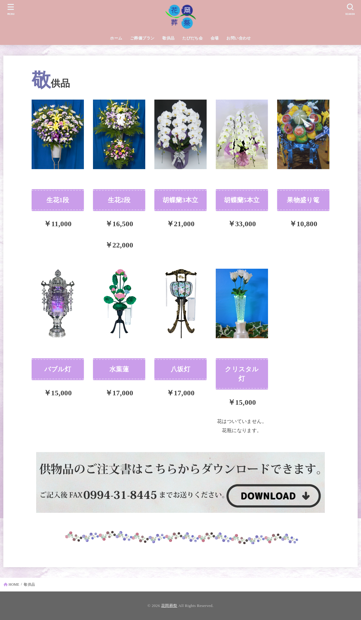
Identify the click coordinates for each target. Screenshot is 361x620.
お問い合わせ (238, 38)
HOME (14, 584)
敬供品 (168, 38)
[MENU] (11, 9)
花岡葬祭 (169, 605)
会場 (215, 38)
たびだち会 (192, 38)
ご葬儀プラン (142, 38)
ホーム (116, 38)
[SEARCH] (350, 9)
